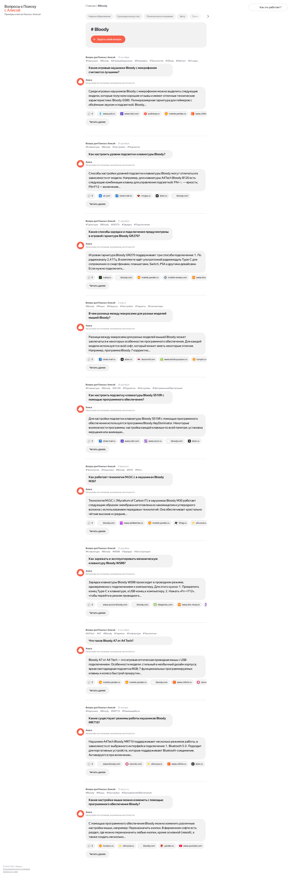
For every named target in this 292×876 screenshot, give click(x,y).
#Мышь (100, 793)
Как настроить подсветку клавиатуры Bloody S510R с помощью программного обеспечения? (126, 397)
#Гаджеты (140, 306)
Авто (182, 16)
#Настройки (126, 306)
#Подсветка (133, 147)
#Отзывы (193, 61)
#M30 (130, 470)
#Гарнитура (92, 224)
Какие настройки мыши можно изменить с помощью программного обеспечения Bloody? (126, 802)
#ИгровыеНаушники (121, 61)
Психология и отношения (160, 16)
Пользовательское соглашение (16, 869)
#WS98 (116, 551)
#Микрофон (141, 61)
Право (195, 16)
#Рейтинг (181, 61)
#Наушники (92, 61)
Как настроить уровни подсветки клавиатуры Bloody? (127, 154)
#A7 (99, 633)
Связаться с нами (10, 872)
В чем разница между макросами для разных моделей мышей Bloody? (127, 315)
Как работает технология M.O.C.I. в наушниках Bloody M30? (126, 479)
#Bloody (104, 61)
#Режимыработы (131, 711)
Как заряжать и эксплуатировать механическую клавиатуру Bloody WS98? (123, 561)
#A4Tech (90, 633)
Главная (90, 5)
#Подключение (142, 224)
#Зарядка (127, 224)
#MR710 (115, 711)
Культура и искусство (129, 16)
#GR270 (115, 224)
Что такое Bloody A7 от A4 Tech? (111, 640)
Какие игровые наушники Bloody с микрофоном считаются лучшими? (123, 70)
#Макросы (112, 306)
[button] (108, 39)
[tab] (107, 16)
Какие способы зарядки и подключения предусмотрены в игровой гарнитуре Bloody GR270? (129, 234)
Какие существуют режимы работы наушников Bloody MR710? (127, 720)
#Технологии (156, 61)
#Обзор (170, 61)
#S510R (116, 388)
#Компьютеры (155, 306)
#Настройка (118, 147)
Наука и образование (99, 16)
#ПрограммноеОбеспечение (167, 388)
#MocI (138, 470)
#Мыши (100, 306)
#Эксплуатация (142, 551)
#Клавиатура (92, 147)
